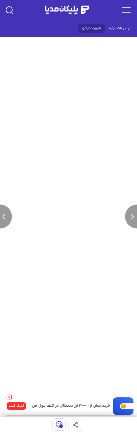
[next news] (131, 216)
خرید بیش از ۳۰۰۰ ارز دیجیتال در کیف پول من (71, 406)
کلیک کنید (16, 406)
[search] (9, 10)
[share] (75, 425)
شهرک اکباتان (91, 28)
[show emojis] (59, 424)
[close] (9, 397)
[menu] (126, 10)
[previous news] (6, 216)
